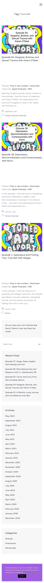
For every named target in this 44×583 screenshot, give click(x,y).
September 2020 (13, 476)
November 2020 (12, 467)
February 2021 (12, 453)
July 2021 (9, 430)
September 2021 (13, 420)
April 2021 (10, 444)
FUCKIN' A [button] (22, 576)
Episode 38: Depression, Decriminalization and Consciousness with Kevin (22, 158)
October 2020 (11, 472)
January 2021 (11, 458)
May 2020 (10, 495)
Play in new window (19, 86)
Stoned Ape (22, 116)
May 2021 (10, 439)
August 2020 (11, 481)
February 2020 (12, 509)
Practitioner (14, 116)
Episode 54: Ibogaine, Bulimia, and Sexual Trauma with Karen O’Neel (20, 59)
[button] (41, 4)
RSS (30, 89)
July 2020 (9, 486)
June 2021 (10, 434)
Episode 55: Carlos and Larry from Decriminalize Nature (21, 378)
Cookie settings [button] (31, 572)
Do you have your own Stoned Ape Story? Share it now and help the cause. (21, 328)
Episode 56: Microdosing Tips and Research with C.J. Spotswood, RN (20, 371)
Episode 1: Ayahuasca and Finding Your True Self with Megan (20, 257)
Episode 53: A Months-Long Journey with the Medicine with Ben (22, 394)
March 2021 (11, 448)
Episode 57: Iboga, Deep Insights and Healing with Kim (20, 363)
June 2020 (10, 490)
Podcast (7, 116)
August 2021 (11, 425)
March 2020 (11, 504)
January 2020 (11, 513)
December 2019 (12, 518)
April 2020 (10, 499)
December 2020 (12, 462)
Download (34, 86)
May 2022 (10, 416)
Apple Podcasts (19, 89)
